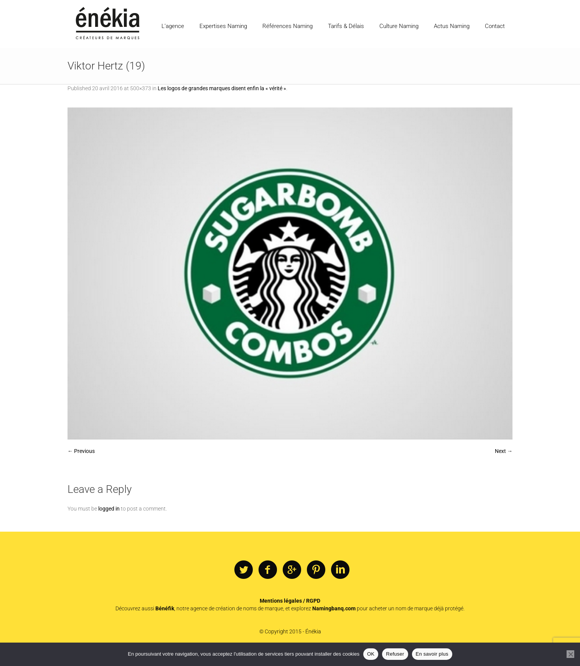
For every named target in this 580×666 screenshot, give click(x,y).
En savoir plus (432, 654)
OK (370, 654)
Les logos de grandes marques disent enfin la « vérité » (222, 88)
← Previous (81, 451)
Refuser (395, 654)
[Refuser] (570, 654)
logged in (109, 509)
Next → (503, 451)
